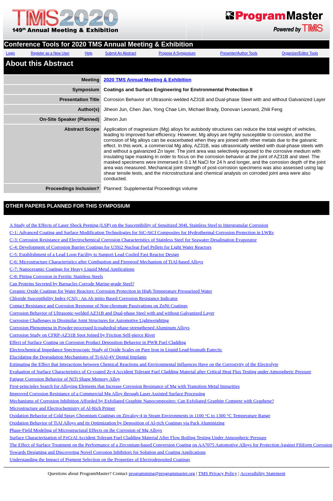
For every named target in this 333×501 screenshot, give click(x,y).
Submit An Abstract (120, 53)
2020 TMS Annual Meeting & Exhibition (147, 79)
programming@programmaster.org (162, 473)
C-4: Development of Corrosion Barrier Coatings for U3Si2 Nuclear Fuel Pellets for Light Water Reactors (110, 247)
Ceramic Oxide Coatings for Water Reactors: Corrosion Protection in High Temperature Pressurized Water (111, 291)
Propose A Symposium (177, 53)
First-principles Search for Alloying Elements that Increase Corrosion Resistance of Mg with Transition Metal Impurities (125, 386)
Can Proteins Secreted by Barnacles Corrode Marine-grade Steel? (72, 283)
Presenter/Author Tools (239, 53)
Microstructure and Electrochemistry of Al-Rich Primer (62, 408)
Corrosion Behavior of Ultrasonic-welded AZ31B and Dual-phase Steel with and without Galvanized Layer (112, 313)
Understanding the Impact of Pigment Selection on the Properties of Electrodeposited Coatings (100, 459)
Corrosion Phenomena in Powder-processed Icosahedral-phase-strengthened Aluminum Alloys (99, 327)
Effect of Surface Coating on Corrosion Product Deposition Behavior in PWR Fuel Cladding (98, 342)
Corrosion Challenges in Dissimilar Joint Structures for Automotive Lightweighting (89, 320)
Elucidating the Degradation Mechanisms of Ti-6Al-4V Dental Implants (78, 357)
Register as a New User (50, 53)
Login (10, 53)
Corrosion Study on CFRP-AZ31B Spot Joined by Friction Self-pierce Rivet (82, 335)
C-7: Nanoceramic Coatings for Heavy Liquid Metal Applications (72, 269)
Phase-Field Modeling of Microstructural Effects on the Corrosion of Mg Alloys (86, 430)
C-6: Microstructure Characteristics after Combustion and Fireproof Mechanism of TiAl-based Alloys (106, 261)
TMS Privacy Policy (217, 473)
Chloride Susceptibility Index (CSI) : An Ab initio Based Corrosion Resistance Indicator (94, 298)
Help (89, 53)
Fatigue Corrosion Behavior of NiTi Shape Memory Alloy (65, 379)
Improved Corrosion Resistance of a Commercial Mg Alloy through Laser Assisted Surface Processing (107, 393)
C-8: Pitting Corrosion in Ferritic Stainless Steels (56, 276)
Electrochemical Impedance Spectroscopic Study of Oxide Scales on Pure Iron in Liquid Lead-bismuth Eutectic (116, 349)
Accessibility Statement (262, 473)
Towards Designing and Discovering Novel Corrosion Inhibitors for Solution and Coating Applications (108, 452)
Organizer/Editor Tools (300, 53)
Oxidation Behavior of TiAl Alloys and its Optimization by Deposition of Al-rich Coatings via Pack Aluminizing (117, 423)
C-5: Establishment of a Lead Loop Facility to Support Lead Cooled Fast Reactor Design (94, 254)
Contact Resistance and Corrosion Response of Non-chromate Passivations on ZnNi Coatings (99, 305)
